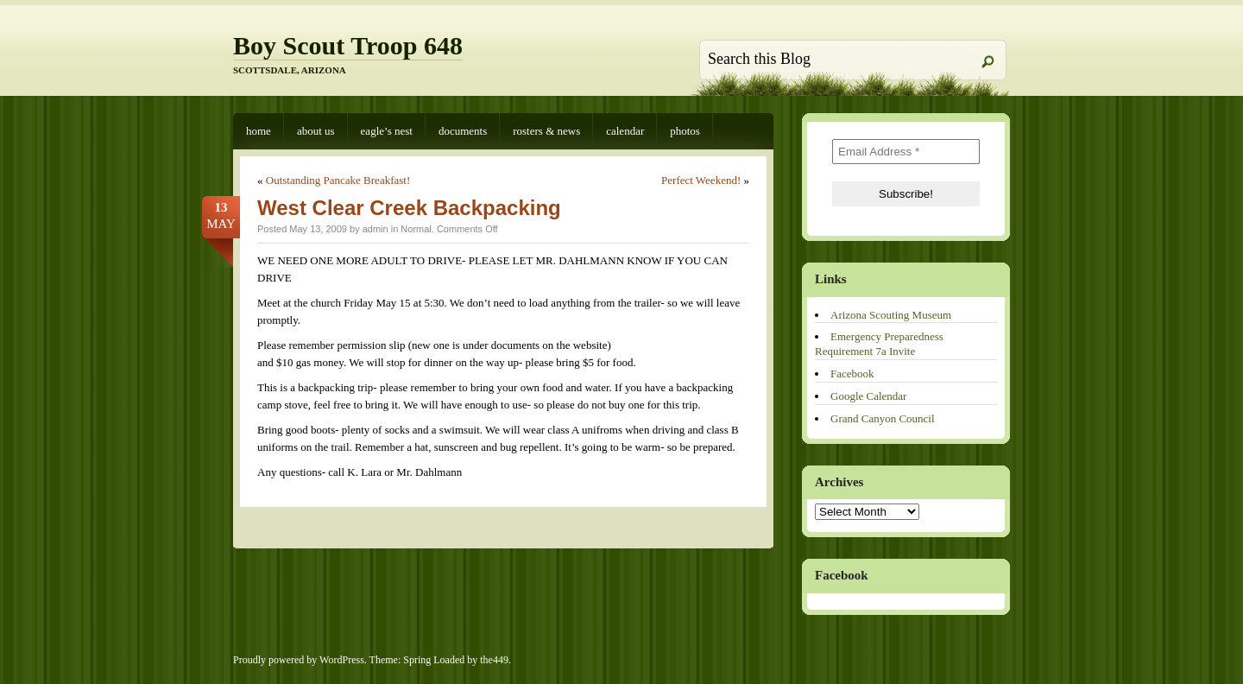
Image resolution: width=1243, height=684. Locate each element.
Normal (416, 229)
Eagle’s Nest (387, 130)
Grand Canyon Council (882, 418)
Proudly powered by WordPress (298, 660)
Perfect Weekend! (701, 180)
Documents (463, 130)
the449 (494, 660)
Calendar (625, 130)
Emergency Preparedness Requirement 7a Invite (879, 344)
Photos (685, 130)
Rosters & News (546, 130)
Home (258, 130)
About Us (316, 130)
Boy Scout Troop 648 (348, 45)
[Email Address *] (906, 151)
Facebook (852, 373)
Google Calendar (868, 396)
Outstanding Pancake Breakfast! (338, 180)
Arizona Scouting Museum (890, 314)
